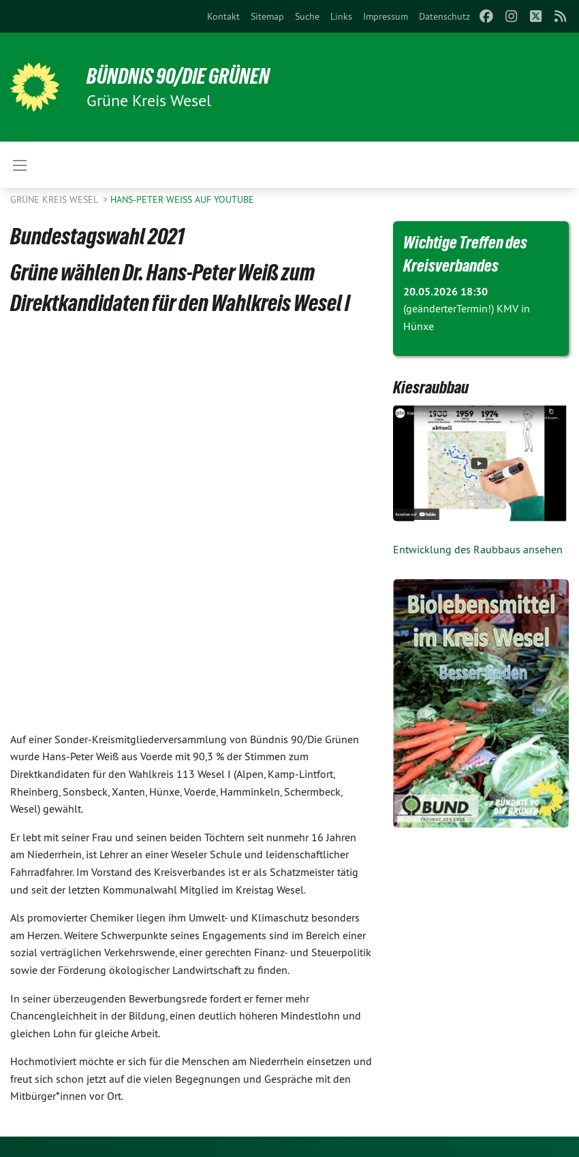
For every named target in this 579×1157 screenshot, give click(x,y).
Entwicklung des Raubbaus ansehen (478, 549)
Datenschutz (444, 16)
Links (341, 16)
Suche (307, 16)
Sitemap (267, 16)
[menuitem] (223, 16)
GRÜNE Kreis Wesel (55, 199)
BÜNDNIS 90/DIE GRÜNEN (178, 76)
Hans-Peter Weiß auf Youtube (182, 199)
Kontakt (223, 16)
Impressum (385, 16)
